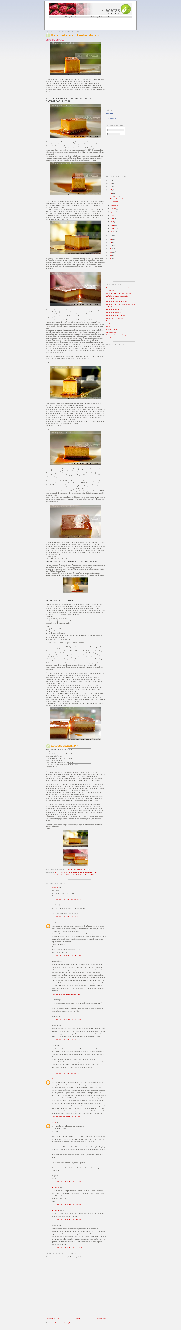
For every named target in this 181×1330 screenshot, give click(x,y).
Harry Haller (110, 113)
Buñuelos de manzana (113, 312)
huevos (56, 874)
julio (112, 215)
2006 (110, 259)
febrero (113, 228)
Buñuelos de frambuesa (114, 309)
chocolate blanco (91, 873)
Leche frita (109, 326)
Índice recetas (110, 17)
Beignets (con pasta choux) (115, 318)
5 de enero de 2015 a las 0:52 (66, 1040)
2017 (110, 183)
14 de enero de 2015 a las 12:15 (67, 1182)
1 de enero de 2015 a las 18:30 (66, 899)
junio (113, 218)
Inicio (78, 1318)
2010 (110, 245)
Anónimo (55, 887)
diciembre (114, 196)
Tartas (101, 17)
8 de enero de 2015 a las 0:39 (66, 1117)
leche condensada (73, 874)
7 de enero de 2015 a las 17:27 (66, 1073)
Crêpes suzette (111, 332)
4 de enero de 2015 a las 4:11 (66, 994)
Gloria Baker (56, 1187)
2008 (110, 252)
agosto (113, 212)
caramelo (68, 873)
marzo (113, 225)
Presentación (75, 17)
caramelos (77, 873)
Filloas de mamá (111, 329)
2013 (110, 236)
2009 (110, 249)
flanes (49, 874)
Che (53, 1079)
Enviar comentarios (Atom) (64, 1323)
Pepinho (54, 1122)
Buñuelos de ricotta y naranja (115, 315)
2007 (110, 255)
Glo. (53, 922)
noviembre (114, 205)
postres (85, 874)
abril (112, 222)
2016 (110, 187)
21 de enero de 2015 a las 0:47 (66, 1219)
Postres (93, 17)
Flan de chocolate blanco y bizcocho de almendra (75, 35)
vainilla (93, 874)
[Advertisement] (75, 24)
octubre (113, 209)
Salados (85, 17)
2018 (110, 180)
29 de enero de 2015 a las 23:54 (67, 1248)
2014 (110, 193)
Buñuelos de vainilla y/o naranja (116, 301)
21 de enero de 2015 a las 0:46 (66, 1204)
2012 (110, 239)
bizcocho (59, 873)
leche (62, 874)
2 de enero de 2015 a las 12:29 (66, 955)
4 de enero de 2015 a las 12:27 (66, 1019)
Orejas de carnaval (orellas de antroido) (119, 293)
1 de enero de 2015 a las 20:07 (66, 917)
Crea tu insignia (111, 118)
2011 (110, 242)
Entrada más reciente (53, 1318)
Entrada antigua (101, 1318)
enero (113, 231)
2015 (110, 190)
